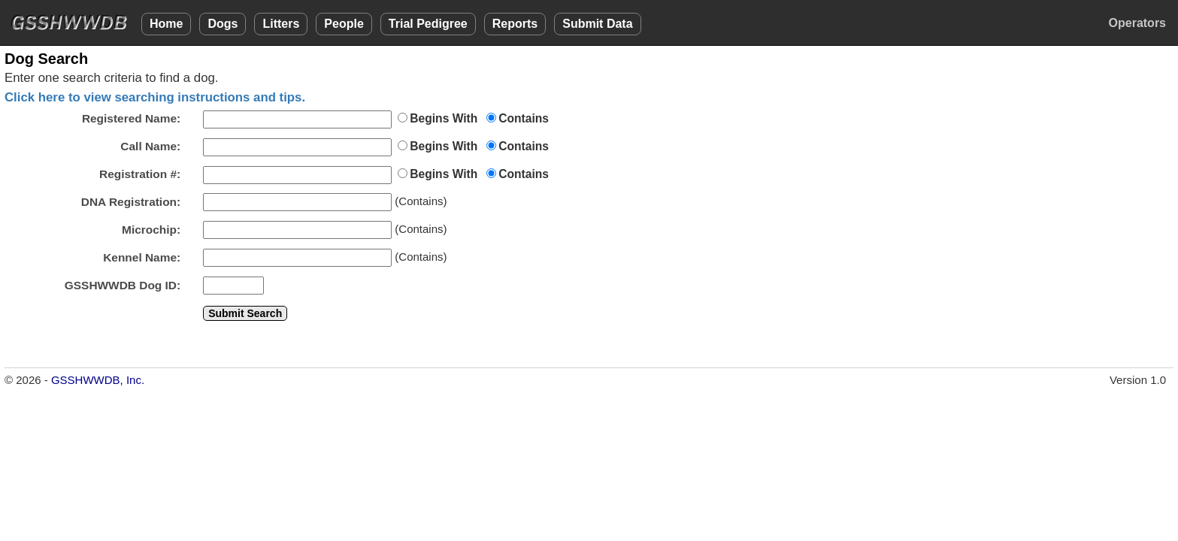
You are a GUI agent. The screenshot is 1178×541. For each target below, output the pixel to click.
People (343, 23)
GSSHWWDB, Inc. (97, 379)
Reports (515, 23)
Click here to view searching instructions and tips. (155, 97)
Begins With (443, 118)
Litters (280, 23)
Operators (1137, 23)
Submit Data (597, 23)
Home (166, 23)
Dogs (222, 23)
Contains (523, 118)
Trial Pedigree (428, 23)
